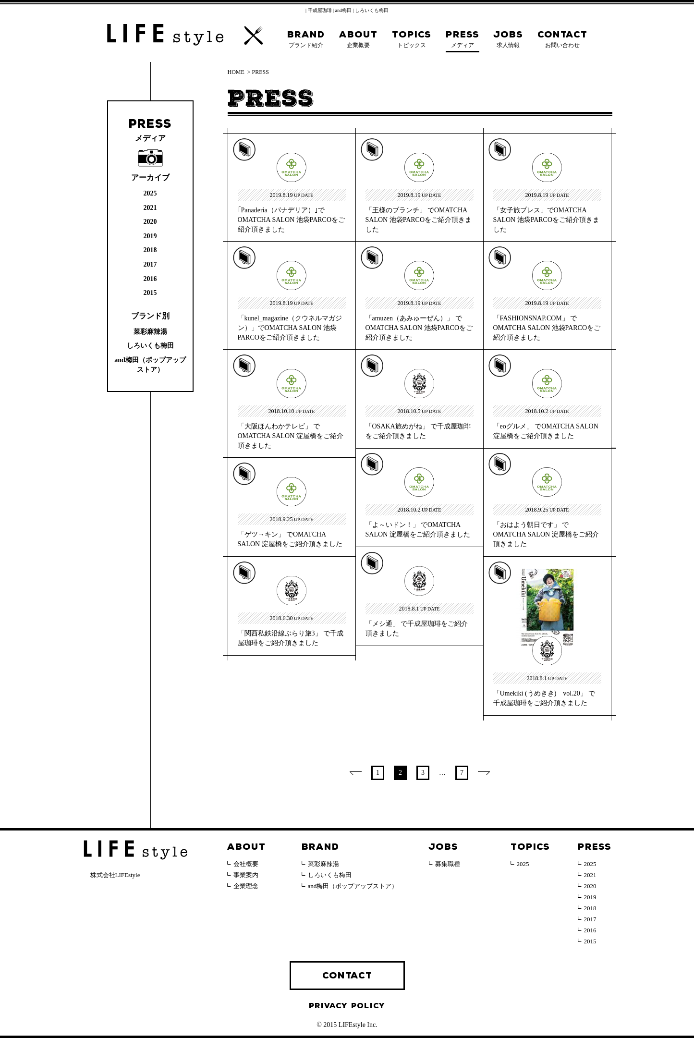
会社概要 (245, 863)
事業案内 (245, 875)
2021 (150, 207)
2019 (150, 236)
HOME (236, 72)
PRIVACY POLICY (347, 1005)
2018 (150, 250)
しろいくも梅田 (150, 345)
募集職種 (447, 863)
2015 (150, 292)
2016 (150, 278)
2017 (150, 264)
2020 (150, 221)
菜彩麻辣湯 (150, 331)
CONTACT (347, 975)
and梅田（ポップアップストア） (353, 886)
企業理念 (245, 886)
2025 (150, 193)
